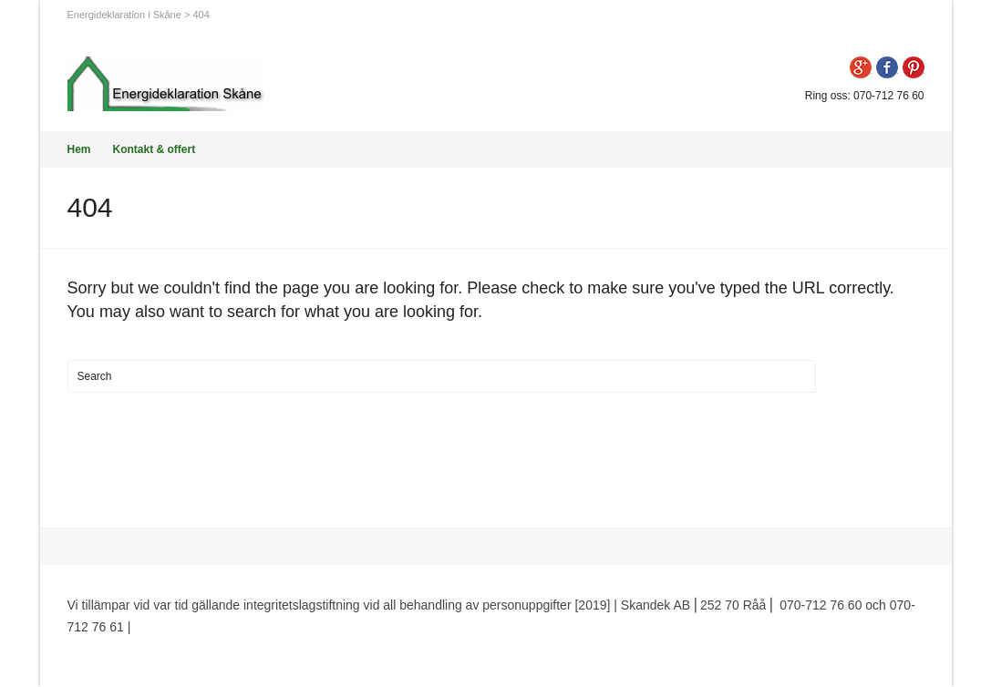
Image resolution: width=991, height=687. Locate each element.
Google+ (861, 67)
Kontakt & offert (154, 149)
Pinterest (913, 67)
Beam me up (873, 648)
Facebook (887, 67)
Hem (79, 149)
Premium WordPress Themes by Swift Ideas (259, 627)
